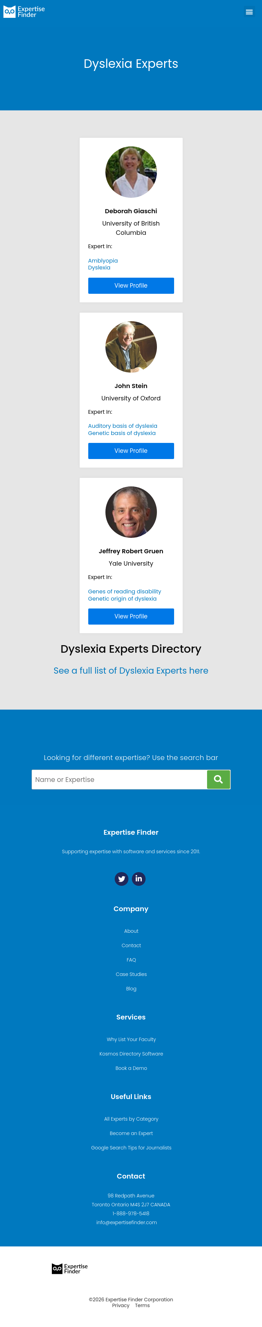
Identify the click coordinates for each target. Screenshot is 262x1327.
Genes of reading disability (124, 591)
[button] (249, 11)
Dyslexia (99, 268)
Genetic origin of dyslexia (122, 599)
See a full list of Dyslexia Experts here (131, 671)
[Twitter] (121, 879)
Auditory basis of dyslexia (123, 426)
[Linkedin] (139, 879)
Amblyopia (103, 261)
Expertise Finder (130, 832)
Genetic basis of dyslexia (122, 433)
